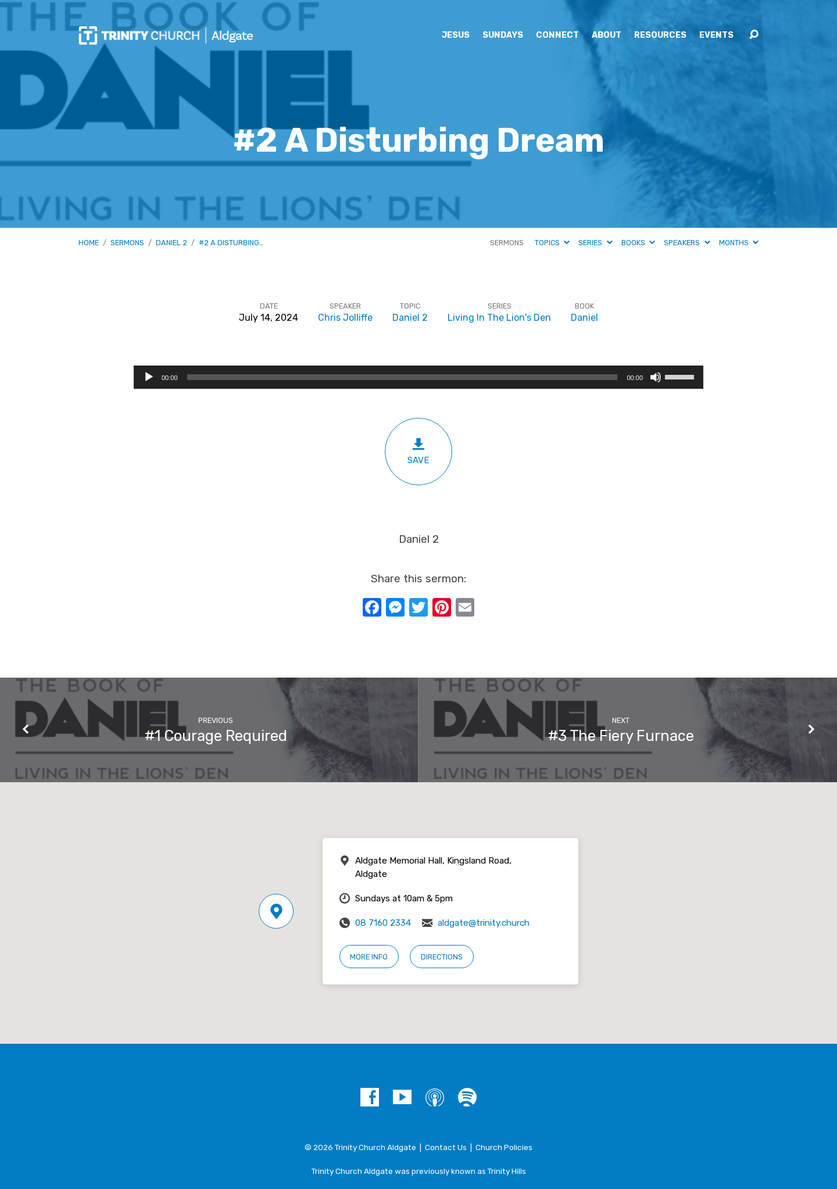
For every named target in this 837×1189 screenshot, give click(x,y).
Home (88, 242)
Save (418, 451)
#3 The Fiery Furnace (621, 735)
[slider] (402, 377)
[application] (418, 377)
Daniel (584, 317)
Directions (442, 956)
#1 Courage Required (216, 735)
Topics (552, 242)
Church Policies (503, 1147)
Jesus (456, 35)
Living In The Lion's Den (499, 317)
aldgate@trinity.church (484, 923)
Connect (557, 35)
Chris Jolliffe (345, 317)
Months (739, 242)
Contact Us (446, 1147)
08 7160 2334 (383, 923)
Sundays (502, 35)
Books (638, 242)
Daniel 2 (171, 242)
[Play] (149, 377)
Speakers (687, 242)
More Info (369, 956)
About (606, 35)
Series (595, 242)
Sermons (127, 242)
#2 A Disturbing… (231, 242)
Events (716, 35)
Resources (660, 35)
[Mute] (655, 377)
